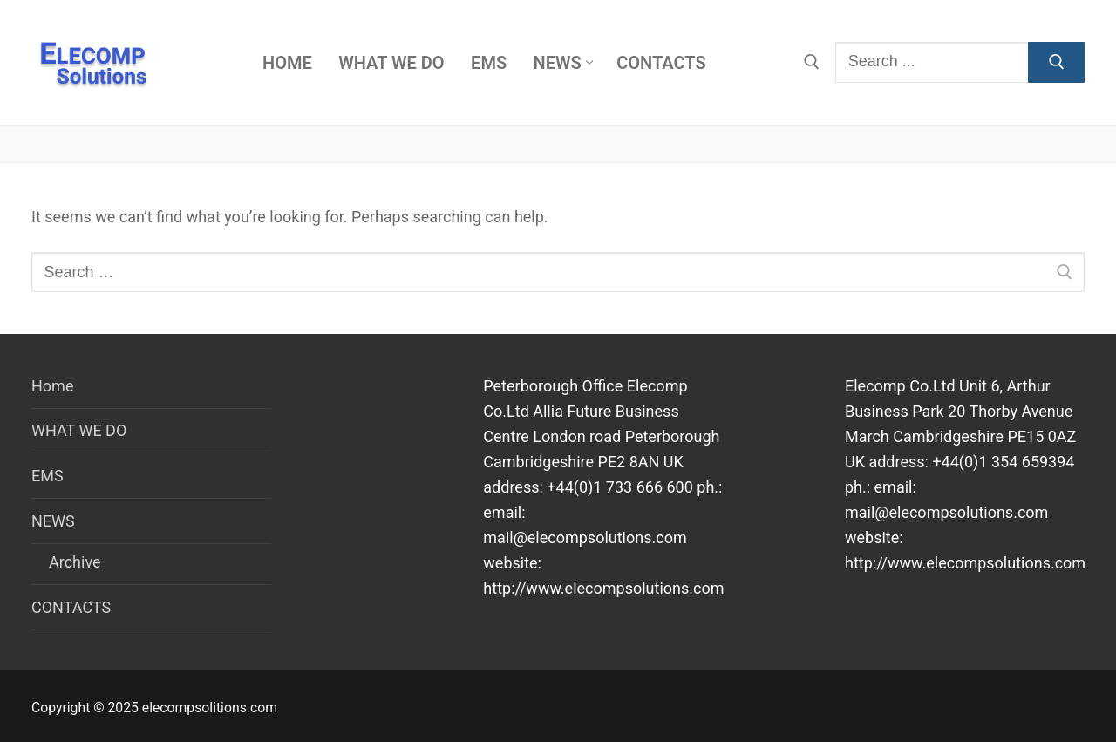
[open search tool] (812, 62)
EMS (47, 475)
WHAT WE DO (78, 430)
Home (52, 386)
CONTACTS (71, 607)
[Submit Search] (1056, 62)
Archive (75, 562)
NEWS (54, 521)
